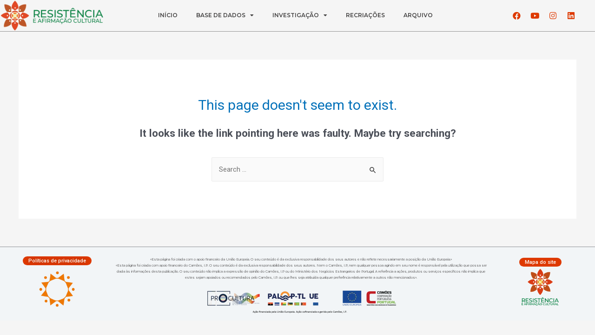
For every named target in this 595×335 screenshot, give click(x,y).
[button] (57, 260)
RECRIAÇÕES (365, 15)
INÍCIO (168, 15)
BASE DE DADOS (225, 15)
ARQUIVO (418, 15)
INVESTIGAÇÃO (299, 15)
